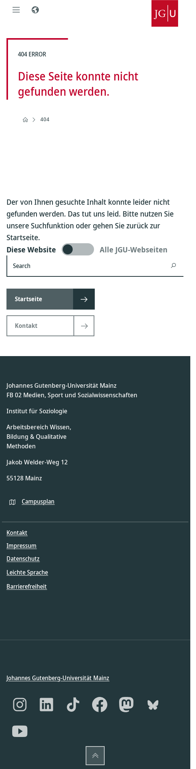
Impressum (21, 545)
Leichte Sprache (27, 572)
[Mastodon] (126, 704)
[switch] (94, 249)
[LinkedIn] (46, 704)
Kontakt (16, 532)
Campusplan (38, 501)
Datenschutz (23, 558)
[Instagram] (19, 704)
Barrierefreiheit (26, 586)
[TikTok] (73, 704)
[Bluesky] (153, 704)
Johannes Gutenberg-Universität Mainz (57, 678)
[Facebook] (99, 704)
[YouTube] (19, 731)
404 (44, 119)
